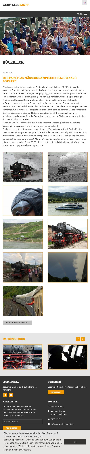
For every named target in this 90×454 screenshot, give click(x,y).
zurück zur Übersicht (17, 323)
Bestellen (56, 392)
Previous (78, 339)
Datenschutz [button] (25, 450)
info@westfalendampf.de (62, 424)
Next (83, 339)
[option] (22, 356)
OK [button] (75, 442)
